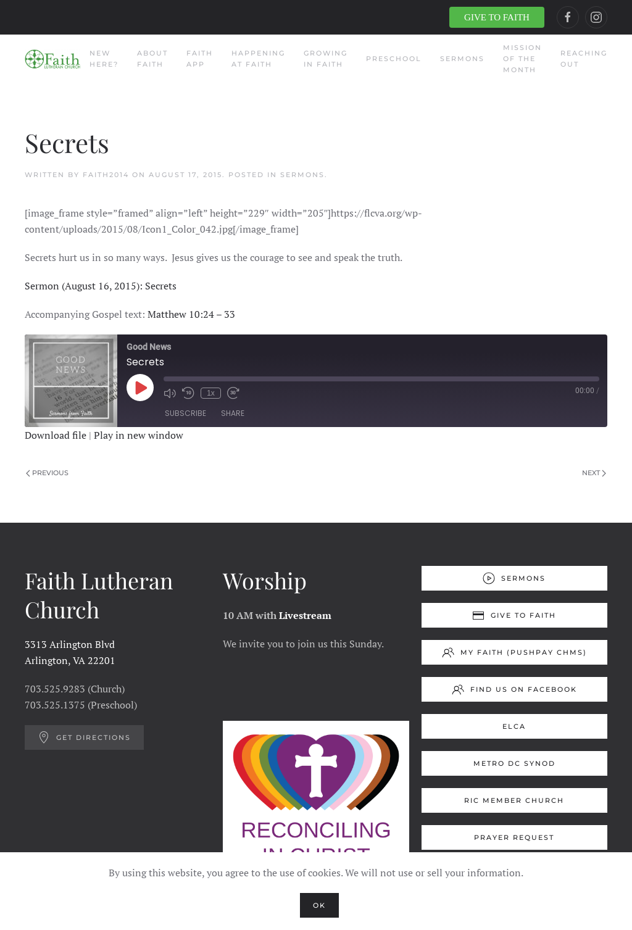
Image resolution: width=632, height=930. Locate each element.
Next (594, 472)
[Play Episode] (140, 387)
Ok (319, 905)
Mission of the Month (522, 58)
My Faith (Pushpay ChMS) (514, 652)
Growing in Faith (325, 59)
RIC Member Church (514, 800)
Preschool (394, 58)
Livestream (305, 615)
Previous (47, 472)
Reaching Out (583, 59)
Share (232, 413)
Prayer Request (514, 837)
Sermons (462, 58)
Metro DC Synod (514, 763)
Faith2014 (106, 174)
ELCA (514, 726)
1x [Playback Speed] (211, 393)
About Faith (152, 59)
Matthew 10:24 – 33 (191, 314)
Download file (55, 435)
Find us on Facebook (514, 689)
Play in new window (138, 435)
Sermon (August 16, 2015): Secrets (101, 286)
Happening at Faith (258, 59)
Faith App (199, 59)
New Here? (103, 59)
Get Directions (84, 737)
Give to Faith (514, 615)
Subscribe (185, 413)
